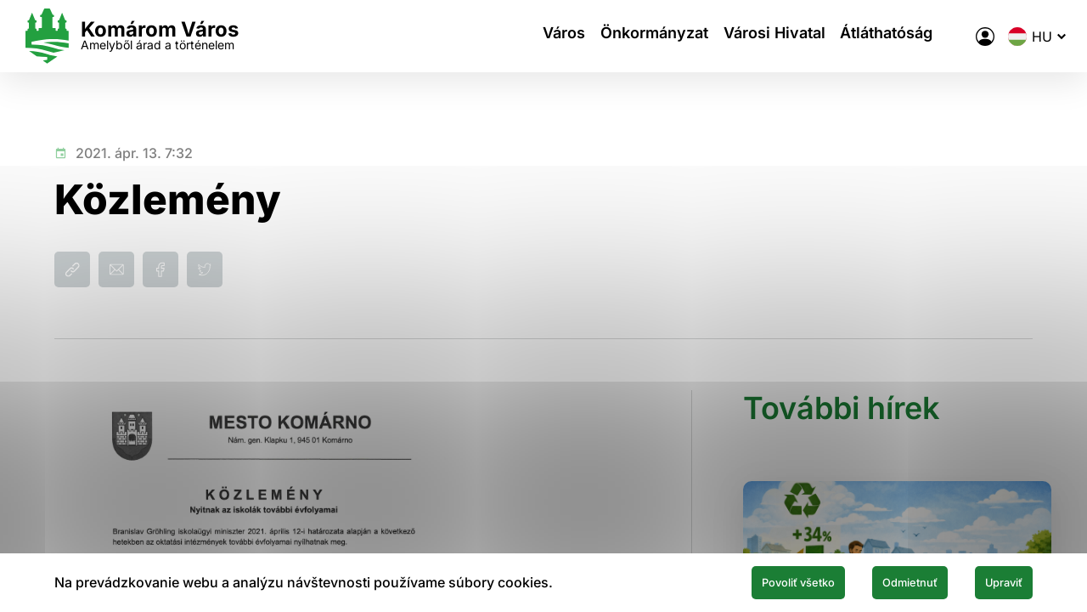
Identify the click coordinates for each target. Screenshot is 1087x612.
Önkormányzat (618, 36)
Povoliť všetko (732, 580)
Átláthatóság (871, 36)
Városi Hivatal (748, 36)
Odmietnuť (873, 580)
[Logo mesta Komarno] (163, 36)
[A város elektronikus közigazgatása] (952, 36)
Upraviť (992, 580)
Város (517, 36)
